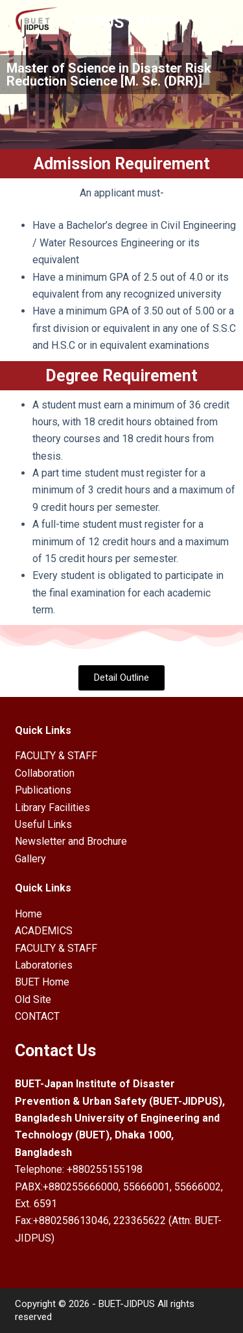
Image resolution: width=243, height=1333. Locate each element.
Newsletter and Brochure (71, 841)
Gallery (30, 859)
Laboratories (44, 965)
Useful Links (43, 824)
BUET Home (42, 982)
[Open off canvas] (223, 23)
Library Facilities (52, 807)
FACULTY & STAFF (56, 755)
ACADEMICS (44, 931)
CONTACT (37, 1016)
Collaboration (45, 773)
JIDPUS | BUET (122, 22)
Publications (43, 790)
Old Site (33, 999)
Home (28, 914)
